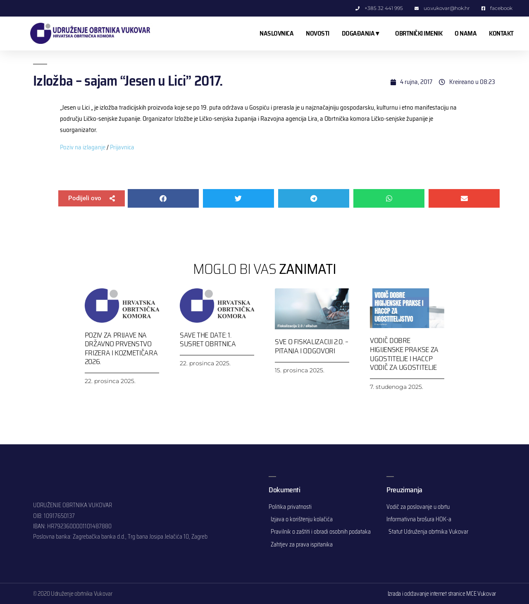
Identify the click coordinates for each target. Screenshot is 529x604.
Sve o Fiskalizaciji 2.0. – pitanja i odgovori (311, 346)
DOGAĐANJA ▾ (362, 33)
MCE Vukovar (481, 593)
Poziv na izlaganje (82, 147)
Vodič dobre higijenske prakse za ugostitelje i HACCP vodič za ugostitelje (404, 354)
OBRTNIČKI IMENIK (418, 33)
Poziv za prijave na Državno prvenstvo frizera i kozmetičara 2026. (121, 348)
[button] (91, 198)
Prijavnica (122, 147)
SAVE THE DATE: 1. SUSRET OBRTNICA (208, 339)
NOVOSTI (317, 33)
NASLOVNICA (276, 33)
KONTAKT (501, 33)
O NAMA (466, 33)
